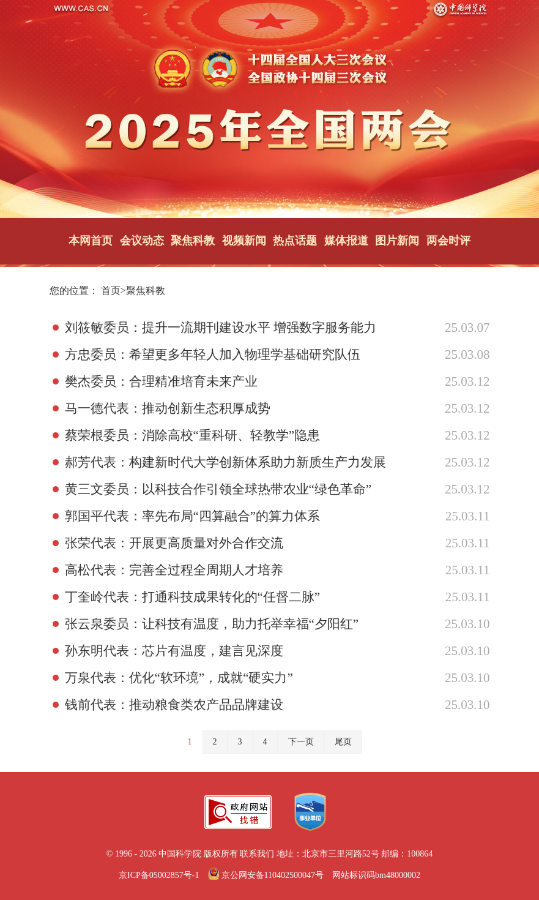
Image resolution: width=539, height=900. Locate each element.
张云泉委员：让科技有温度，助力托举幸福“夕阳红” (212, 624)
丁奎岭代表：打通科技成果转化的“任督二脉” (193, 597)
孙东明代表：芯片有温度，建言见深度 (174, 650)
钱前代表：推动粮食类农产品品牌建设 (174, 704)
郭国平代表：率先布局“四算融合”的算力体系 (193, 516)
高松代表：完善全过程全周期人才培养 (174, 570)
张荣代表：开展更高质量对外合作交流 (174, 543)
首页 (111, 290)
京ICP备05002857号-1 (159, 875)
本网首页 (91, 240)
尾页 (343, 741)
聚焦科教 (193, 240)
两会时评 (448, 240)
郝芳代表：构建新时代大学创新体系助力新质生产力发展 (225, 462)
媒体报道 (346, 240)
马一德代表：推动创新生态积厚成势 (167, 408)
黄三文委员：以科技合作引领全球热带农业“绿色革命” (218, 489)
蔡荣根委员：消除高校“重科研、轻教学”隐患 (193, 435)
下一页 (301, 741)
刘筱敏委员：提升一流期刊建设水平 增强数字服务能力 (220, 327)
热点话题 (295, 240)
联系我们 (257, 853)
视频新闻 (244, 240)
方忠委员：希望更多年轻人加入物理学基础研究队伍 (212, 354)
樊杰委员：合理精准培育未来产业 (161, 381)
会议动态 (142, 240)
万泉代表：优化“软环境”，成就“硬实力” (179, 677)
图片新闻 (397, 240)
